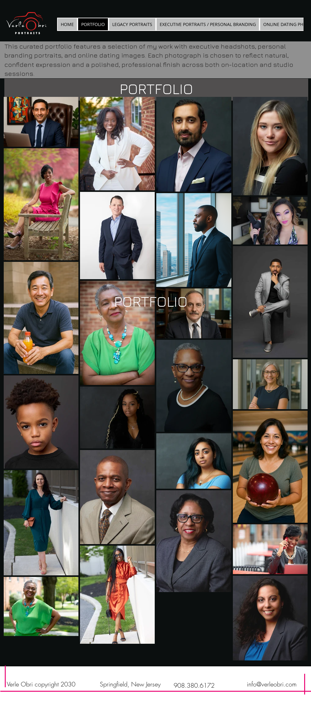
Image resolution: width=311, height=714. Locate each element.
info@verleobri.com (272, 684)
